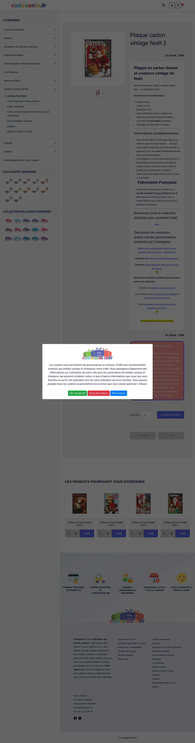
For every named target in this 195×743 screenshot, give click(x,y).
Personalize (118, 393)
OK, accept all (77, 393)
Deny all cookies (98, 393)
